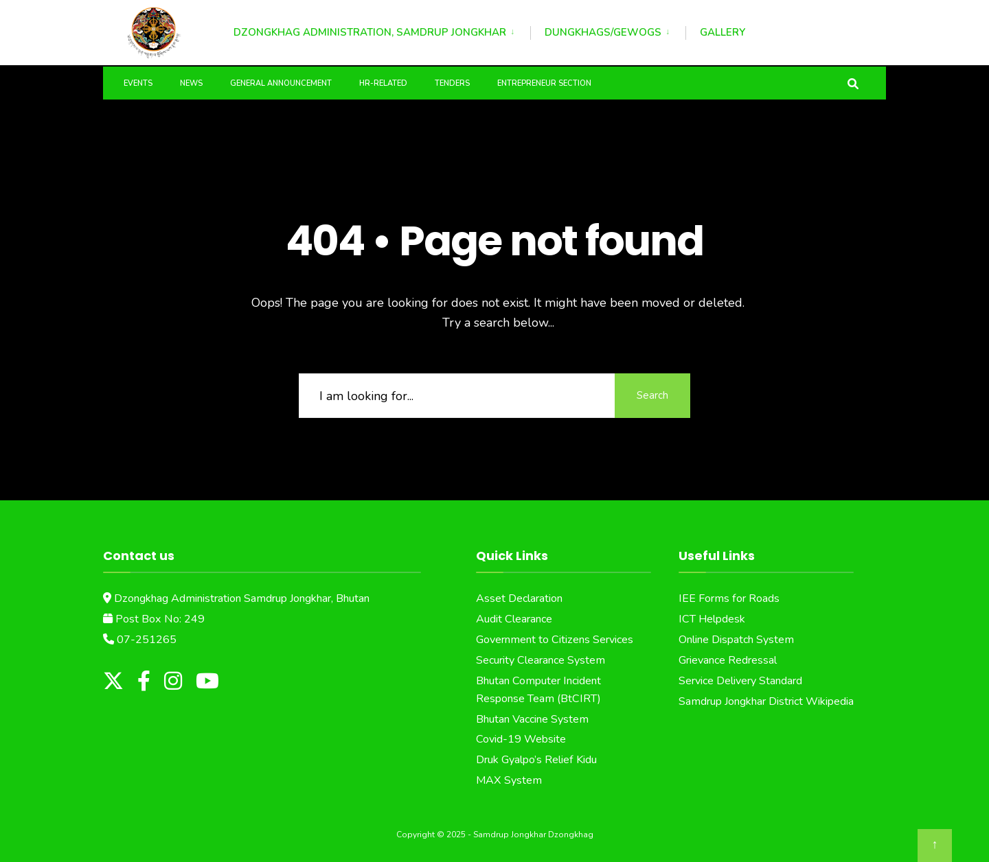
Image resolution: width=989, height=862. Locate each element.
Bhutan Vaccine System (532, 719)
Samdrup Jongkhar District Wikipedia (766, 701)
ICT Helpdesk (712, 619)
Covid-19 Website (521, 739)
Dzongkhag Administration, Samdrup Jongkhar (370, 32)
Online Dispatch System (736, 639)
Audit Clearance (514, 619)
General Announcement (281, 83)
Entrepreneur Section (544, 83)
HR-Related (383, 83)
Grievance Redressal (728, 660)
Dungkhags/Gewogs (603, 32)
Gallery (722, 32)
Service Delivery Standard (740, 680)
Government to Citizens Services (554, 639)
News (191, 83)
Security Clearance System (540, 660)
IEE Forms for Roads (729, 598)
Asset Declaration (519, 598)
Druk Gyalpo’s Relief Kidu (536, 759)
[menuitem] (382, 30)
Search (652, 395)
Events (138, 83)
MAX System (509, 780)
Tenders (452, 83)
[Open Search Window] (853, 83)
